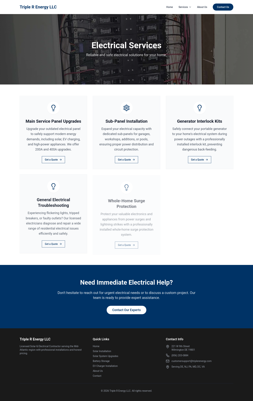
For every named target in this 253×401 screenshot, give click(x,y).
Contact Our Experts (126, 310)
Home (169, 7)
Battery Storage (101, 361)
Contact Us (223, 7)
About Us (202, 7)
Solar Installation (102, 351)
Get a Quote (53, 159)
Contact (97, 375)
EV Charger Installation (105, 366)
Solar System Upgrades (105, 356)
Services (185, 7)
